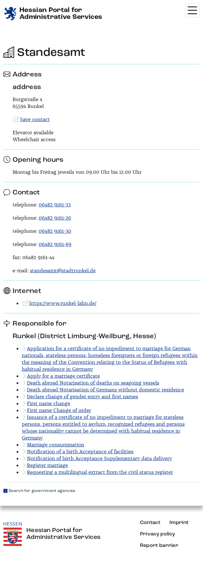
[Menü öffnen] (192, 10)
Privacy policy (157, 534)
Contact (150, 522)
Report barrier (159, 545)
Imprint (179, 522)
